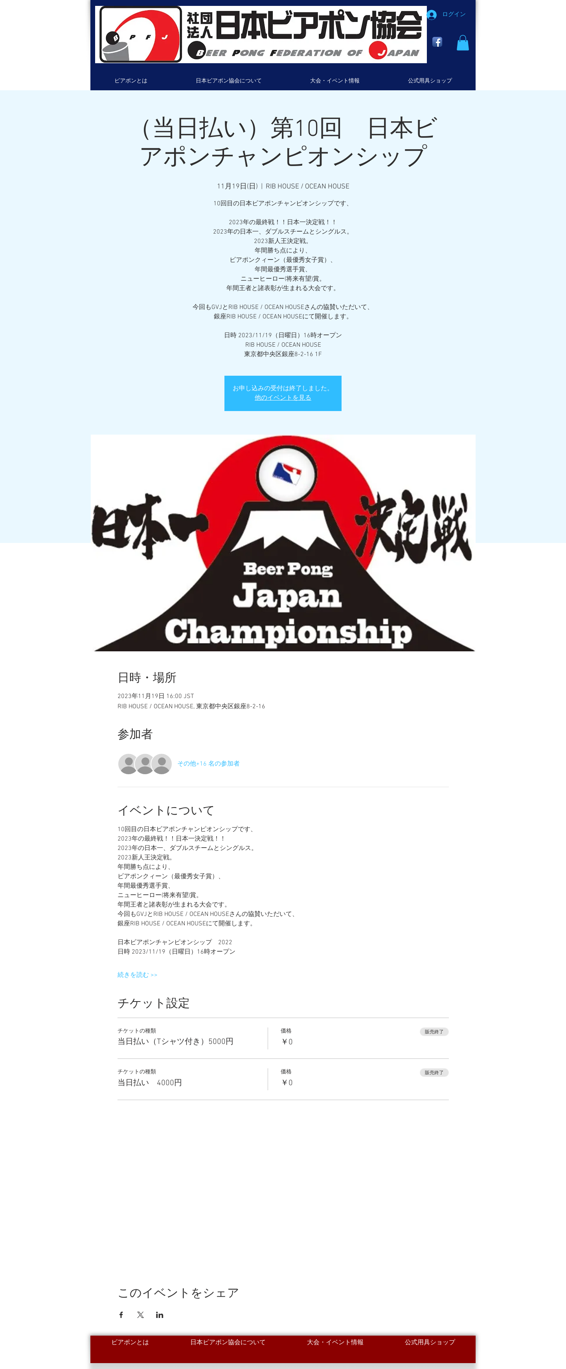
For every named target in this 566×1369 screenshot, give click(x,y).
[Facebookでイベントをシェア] (121, 1315)
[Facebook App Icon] (437, 42)
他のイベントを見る (283, 398)
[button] (462, 42)
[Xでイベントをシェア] (140, 1315)
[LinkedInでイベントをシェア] (160, 1315)
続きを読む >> (138, 975)
